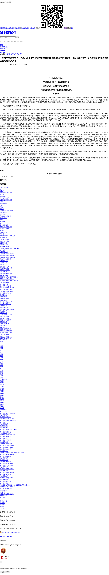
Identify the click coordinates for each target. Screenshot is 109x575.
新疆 (1, 372)
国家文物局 (3, 327)
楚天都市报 (3, 501)
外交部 (2, 189)
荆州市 (2, 390)
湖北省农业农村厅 (5, 440)
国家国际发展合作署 (6, 268)
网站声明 (9, 536)
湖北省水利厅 (4, 438)
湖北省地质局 (4, 483)
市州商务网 (3, 379)
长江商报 (2, 508)
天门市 (2, 391)
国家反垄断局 (4, 275)
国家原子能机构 (5, 239)
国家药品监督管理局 (6, 338)
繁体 (65, 28)
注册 (72, 28)
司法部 (2, 207)
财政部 (2, 209)
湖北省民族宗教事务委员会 (8, 420)
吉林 (1, 377)
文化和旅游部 (4, 225)
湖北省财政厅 (4, 427)
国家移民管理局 (5, 318)
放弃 (2, 572)
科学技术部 (3, 196)
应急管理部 (3, 230)
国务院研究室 (4, 284)
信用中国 (2, 492)
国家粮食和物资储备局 (7, 309)
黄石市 (2, 397)
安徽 (1, 359)
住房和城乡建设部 (5, 216)
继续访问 (7, 572)
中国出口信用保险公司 (7, 494)
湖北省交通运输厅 (5, 436)
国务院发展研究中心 (6, 302)
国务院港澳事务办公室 (7, 288)
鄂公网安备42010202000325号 (10, 532)
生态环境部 (3, 214)
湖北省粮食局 (4, 479)
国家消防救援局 (5, 334)
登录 (69, 28)
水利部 (2, 219)
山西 (1, 357)
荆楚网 (2, 506)
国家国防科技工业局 (6, 314)
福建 (1, 345)
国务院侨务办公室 (5, 286)
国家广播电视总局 (5, 259)
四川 (1, 374)
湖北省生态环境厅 (5, 433)
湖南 (1, 347)
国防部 (2, 191)
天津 (1, 341)
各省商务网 (3, 340)
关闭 (12, 176)
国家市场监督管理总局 (7, 253)
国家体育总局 (4, 261)
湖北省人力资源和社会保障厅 (9, 429)
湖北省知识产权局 (5, 474)
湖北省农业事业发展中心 (7, 487)
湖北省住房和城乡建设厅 (7, 435)
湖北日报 (2, 497)
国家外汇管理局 (5, 336)
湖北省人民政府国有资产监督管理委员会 (12, 452)
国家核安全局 (4, 245)
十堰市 (2, 386)
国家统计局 (3, 264)
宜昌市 (2, 408)
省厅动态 (13, 54)
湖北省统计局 (4, 460)
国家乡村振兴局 (5, 246)
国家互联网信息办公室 (7, 291)
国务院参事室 (4, 271)
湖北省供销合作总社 (6, 488)
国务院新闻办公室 (5, 293)
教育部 (2, 194)
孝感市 (2, 399)
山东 (1, 361)
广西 (1, 375)
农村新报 (2, 504)
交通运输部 (3, 218)
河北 (1, 350)
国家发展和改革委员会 (7, 193)
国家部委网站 (4, 187)
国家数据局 (3, 313)
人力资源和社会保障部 (7, 210)
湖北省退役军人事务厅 (7, 447)
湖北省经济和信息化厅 (7, 418)
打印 (7, 176)
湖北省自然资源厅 (5, 431)
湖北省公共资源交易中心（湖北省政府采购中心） (15, 485)
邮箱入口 (32, 28)
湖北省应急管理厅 (5, 449)
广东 (1, 356)
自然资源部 (3, 212)
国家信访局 (3, 262)
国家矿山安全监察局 (6, 332)
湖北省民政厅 (4, 424)
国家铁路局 (3, 322)
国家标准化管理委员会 (7, 279)
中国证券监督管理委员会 (7, 257)
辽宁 (1, 343)
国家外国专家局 (5, 241)
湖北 (1, 368)
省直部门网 (3, 411)
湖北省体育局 (4, 458)
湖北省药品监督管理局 (7, 478)
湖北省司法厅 (4, 426)
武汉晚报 (2, 503)
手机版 (50, 28)
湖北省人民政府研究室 (7, 465)
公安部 (2, 201)
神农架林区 (3, 409)
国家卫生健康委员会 (6, 227)
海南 (1, 366)
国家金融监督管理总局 (7, 255)
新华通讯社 (3, 295)
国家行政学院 (4, 307)
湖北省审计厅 (4, 451)
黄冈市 (2, 383)
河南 (1, 365)
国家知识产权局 (5, 266)
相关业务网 (3, 490)
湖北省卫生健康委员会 (7, 445)
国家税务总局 (4, 252)
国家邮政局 (3, 325)
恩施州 (2, 388)
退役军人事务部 (5, 228)
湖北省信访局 (4, 467)
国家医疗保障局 (5, 270)
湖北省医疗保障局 (5, 461)
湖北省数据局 (4, 470)
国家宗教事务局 (5, 282)
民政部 (2, 205)
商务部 (2, 223)
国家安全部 (3, 203)
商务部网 (17, 28)
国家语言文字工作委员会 (7, 236)
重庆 (1, 363)
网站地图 (2, 536)
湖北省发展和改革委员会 (7, 413)
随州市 (2, 393)
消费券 (8, 41)
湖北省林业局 (4, 476)
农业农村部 (3, 221)
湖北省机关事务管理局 (7, 469)
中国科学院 (3, 296)
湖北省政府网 (25, 28)
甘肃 (1, 370)
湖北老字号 (20, 41)
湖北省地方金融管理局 (7, 472)
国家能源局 (3, 311)
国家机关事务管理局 (6, 273)
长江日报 (2, 499)
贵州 (1, 348)
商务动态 (19, 54)
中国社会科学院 (5, 298)
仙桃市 (2, 404)
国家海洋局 (3, 243)
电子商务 (13, 41)
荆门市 (2, 395)
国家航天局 (3, 237)
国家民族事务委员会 (6, 200)
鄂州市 (2, 402)
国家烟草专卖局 (5, 316)
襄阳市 (2, 406)
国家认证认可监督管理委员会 (9, 277)
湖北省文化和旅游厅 (6, 443)
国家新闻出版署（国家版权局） (9, 280)
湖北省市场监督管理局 (7, 454)
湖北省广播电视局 (5, 456)
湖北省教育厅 (4, 415)
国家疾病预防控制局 (6, 331)
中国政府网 (10, 28)
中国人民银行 (4, 232)
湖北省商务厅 (8, 32)
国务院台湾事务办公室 (7, 289)
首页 (8, 54)
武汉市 (2, 381)
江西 (1, 354)
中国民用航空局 (5, 323)
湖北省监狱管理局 (5, 481)
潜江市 (2, 384)
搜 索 (17, 37)
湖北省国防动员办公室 (7, 463)
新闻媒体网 (3, 495)
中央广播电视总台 (5, 304)
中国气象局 (3, 305)
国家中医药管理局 (5, 329)
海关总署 (2, 250)
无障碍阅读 (3, 28)
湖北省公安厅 (4, 422)
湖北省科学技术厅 (5, 417)
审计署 (2, 234)
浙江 (1, 352)
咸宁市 (2, 400)
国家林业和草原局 (5, 320)
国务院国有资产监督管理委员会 (9, 248)
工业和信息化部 (5, 198)
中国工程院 (3, 300)
